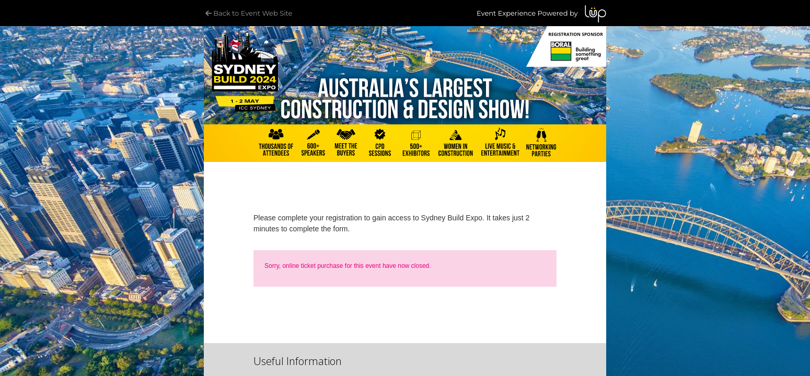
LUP (595, 13)
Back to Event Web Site (248, 13)
